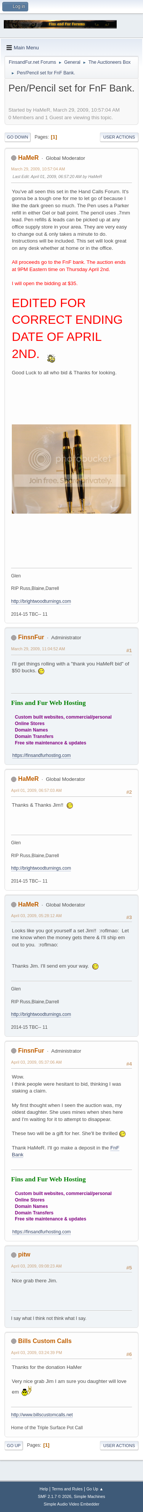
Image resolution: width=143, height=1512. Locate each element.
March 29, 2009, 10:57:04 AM (38, 169)
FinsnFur (31, 637)
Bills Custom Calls (44, 1341)
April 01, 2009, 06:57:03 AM (36, 790)
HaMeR (28, 158)
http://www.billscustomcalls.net (42, 1414)
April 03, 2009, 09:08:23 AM (36, 1266)
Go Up (14, 1445)
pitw (24, 1254)
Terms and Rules (67, 1489)
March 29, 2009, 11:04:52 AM (38, 648)
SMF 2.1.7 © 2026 (54, 1496)
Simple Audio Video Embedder (71, 1504)
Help (44, 1489)
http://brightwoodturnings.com (41, 601)
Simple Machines (89, 1496)
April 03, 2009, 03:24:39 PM (36, 1352)
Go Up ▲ (94, 1489)
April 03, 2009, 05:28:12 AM (36, 915)
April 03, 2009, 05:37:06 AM (36, 1062)
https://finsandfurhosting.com (41, 755)
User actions (119, 137)
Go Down (17, 137)
